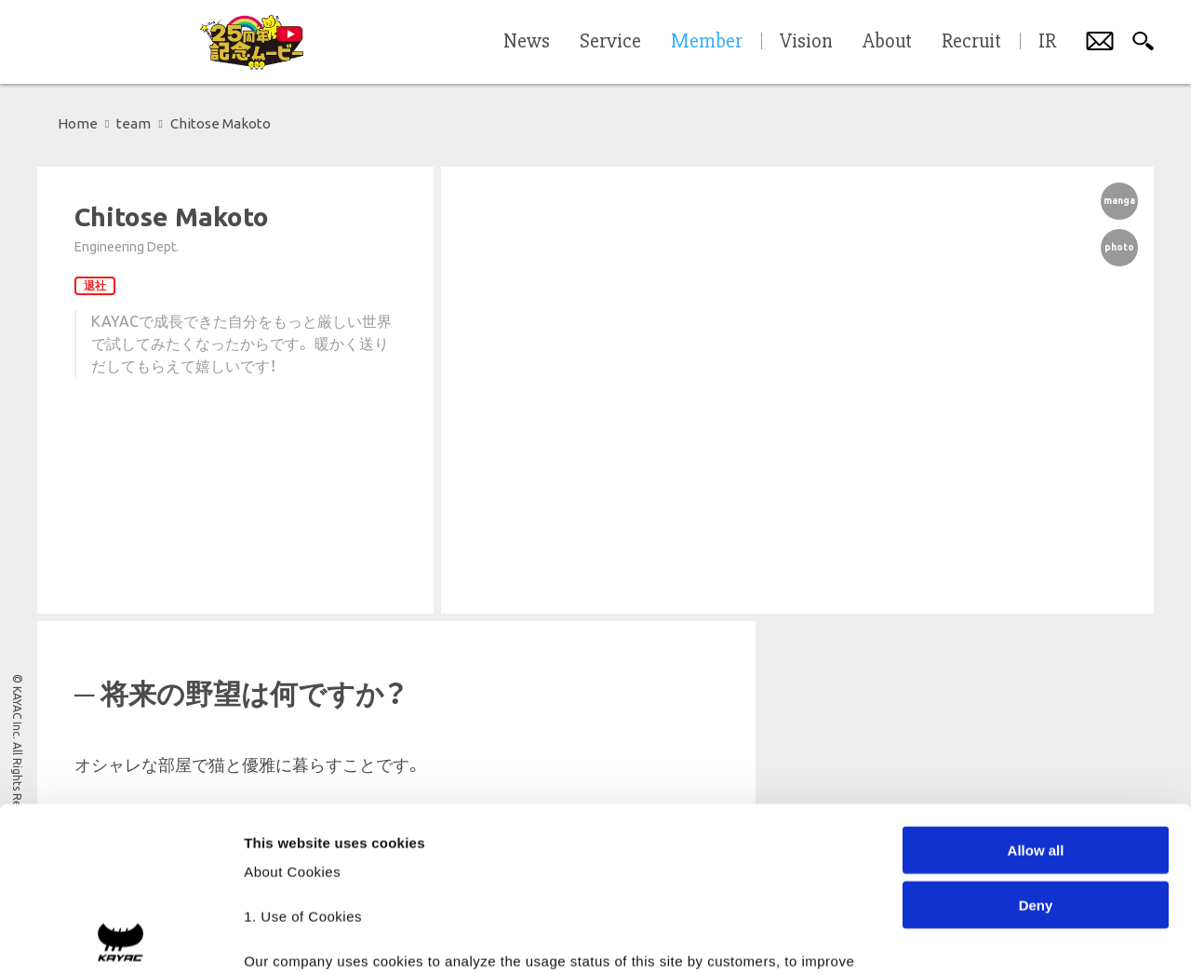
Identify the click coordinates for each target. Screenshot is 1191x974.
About (887, 42)
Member (707, 42)
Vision (806, 42)
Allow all (1036, 687)
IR (1047, 42)
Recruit (971, 42)
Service (610, 42)
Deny (1036, 741)
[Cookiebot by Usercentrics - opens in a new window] (120, 938)
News (526, 42)
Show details (976, 937)
